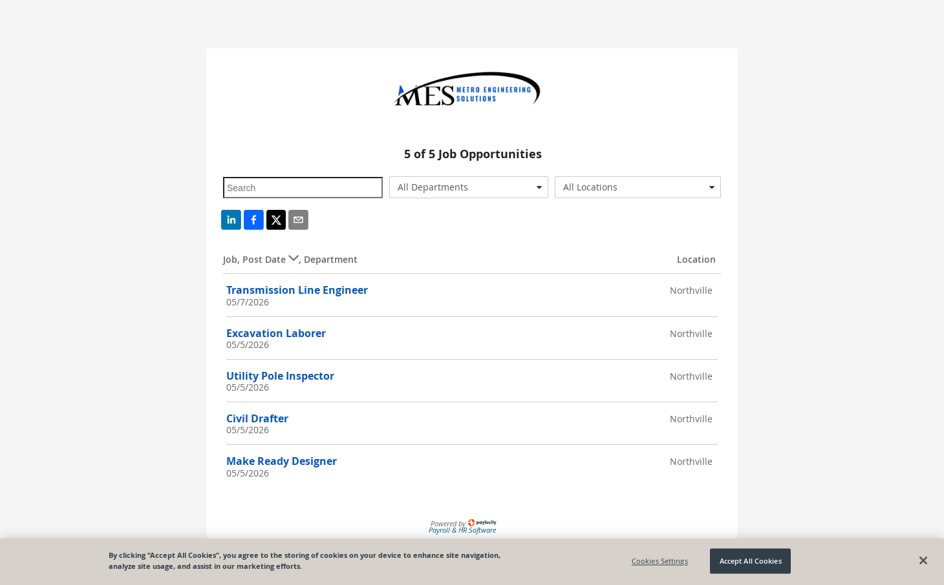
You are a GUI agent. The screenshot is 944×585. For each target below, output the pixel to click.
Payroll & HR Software (462, 530)
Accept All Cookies (751, 561)
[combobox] (469, 187)
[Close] (923, 560)
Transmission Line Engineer (297, 290)
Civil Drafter (257, 418)
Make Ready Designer (281, 461)
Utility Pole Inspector (280, 376)
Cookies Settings (660, 561)
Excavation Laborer (276, 333)
